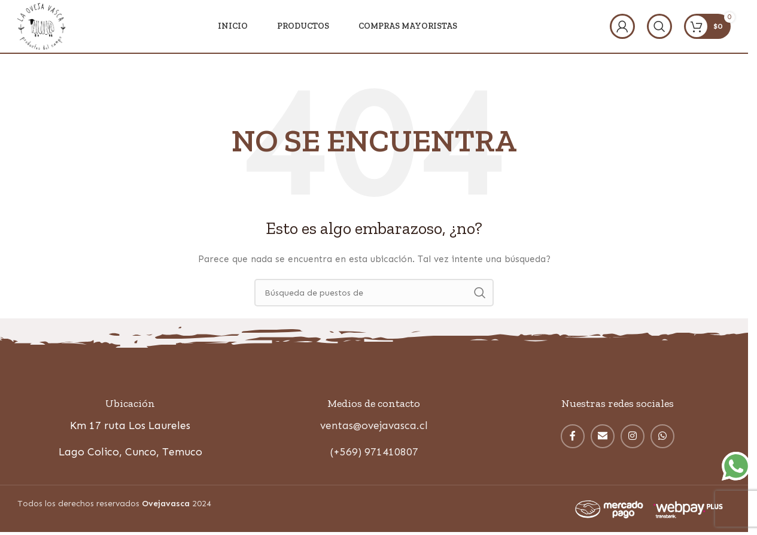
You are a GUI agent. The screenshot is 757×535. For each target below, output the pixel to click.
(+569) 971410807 (374, 453)
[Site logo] (41, 26)
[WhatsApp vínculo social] (662, 438)
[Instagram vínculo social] (632, 438)
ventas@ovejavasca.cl (373, 427)
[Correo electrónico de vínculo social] (603, 438)
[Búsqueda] (659, 27)
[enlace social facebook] (573, 438)
